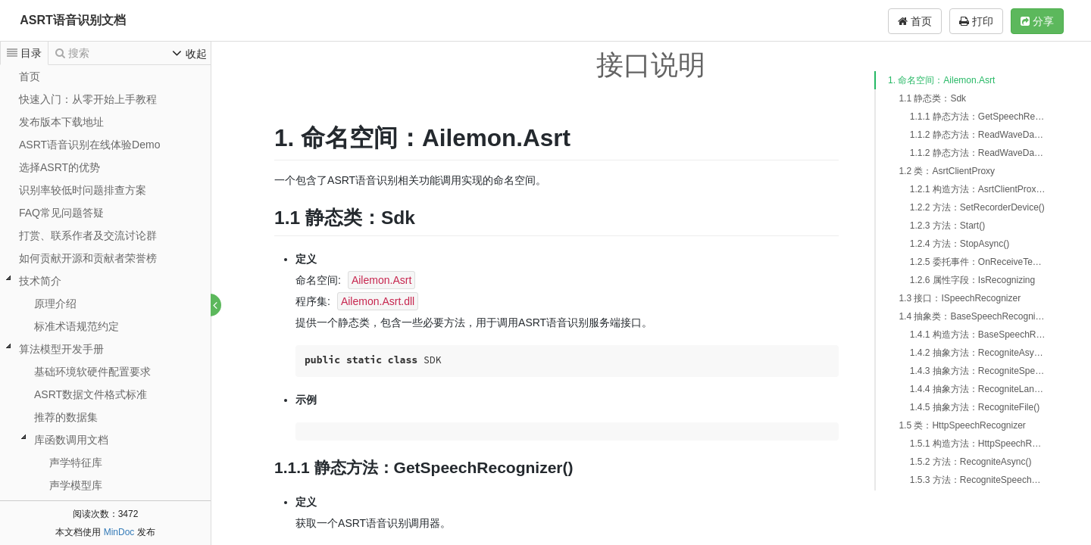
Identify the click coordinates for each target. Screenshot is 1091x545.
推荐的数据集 (66, 417)
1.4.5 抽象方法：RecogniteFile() (974, 407)
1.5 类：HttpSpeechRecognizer (962, 425)
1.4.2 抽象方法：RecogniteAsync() (978, 352)
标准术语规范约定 (76, 326)
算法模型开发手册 (61, 349)
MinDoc (119, 532)
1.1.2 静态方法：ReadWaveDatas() (978, 134)
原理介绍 (55, 303)
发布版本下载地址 (61, 122)
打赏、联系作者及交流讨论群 (88, 235)
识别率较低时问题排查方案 (82, 190)
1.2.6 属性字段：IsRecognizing (972, 280)
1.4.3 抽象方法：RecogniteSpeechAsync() (978, 371)
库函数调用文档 (71, 440)
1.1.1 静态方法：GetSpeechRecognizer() (978, 116)
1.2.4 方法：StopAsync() (959, 243)
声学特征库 (75, 462)
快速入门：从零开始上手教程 (88, 99)
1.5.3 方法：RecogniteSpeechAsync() (978, 480)
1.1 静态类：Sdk (932, 98)
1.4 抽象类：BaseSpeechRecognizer (972, 316)
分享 (1037, 21)
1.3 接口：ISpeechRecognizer (960, 298)
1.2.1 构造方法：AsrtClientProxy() (978, 189)
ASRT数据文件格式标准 (90, 394)
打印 (976, 21)
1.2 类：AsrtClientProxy (947, 171)
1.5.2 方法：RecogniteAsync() (971, 461)
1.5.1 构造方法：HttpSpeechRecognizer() (978, 443)
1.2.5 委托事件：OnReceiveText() (978, 262)
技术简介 (40, 281)
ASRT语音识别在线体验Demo (89, 145)
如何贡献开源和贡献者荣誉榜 (88, 258)
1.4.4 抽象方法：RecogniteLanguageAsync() (978, 389)
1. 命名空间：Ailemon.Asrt (941, 80)
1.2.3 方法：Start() (947, 225)
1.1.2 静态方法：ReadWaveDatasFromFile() (978, 153)
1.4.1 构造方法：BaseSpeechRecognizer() (978, 334)
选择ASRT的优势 (59, 167)
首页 (915, 21)
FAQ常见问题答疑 (61, 213)
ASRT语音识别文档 (73, 20)
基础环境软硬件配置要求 (92, 372)
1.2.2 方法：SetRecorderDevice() (977, 207)
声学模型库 (75, 485)
